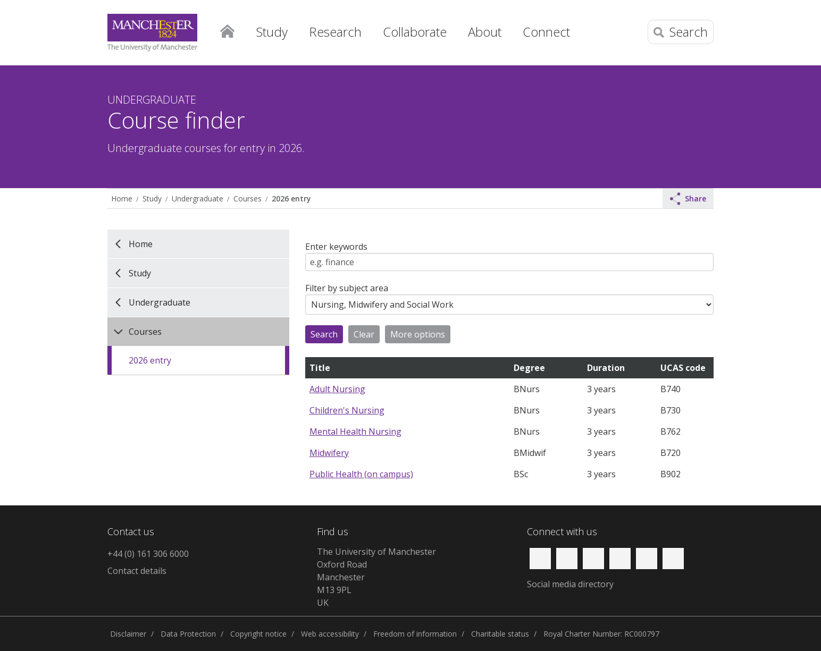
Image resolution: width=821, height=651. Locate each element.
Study (152, 198)
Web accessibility (330, 634)
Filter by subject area (346, 288)
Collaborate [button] (415, 31)
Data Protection (188, 634)
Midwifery (329, 453)
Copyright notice (258, 634)
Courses (247, 198)
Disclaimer (128, 634)
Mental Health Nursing (355, 431)
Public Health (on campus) (361, 474)
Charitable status (500, 634)
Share (688, 198)
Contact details (136, 571)
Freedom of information (415, 634)
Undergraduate (197, 198)
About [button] (484, 31)
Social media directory (570, 584)
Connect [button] (546, 31)
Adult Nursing (337, 389)
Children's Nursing (346, 410)
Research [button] (335, 31)
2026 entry (291, 198)
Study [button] (272, 31)
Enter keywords (336, 246)
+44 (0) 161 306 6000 (148, 554)
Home (227, 29)
